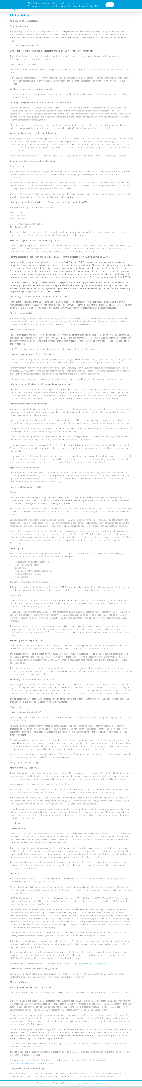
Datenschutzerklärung (79, 1083)
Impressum (100, 1083)
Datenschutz (82, 3)
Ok (110, 5)
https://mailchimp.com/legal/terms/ (93, 963)
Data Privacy (96, 6)
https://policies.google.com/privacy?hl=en (35, 1063)
